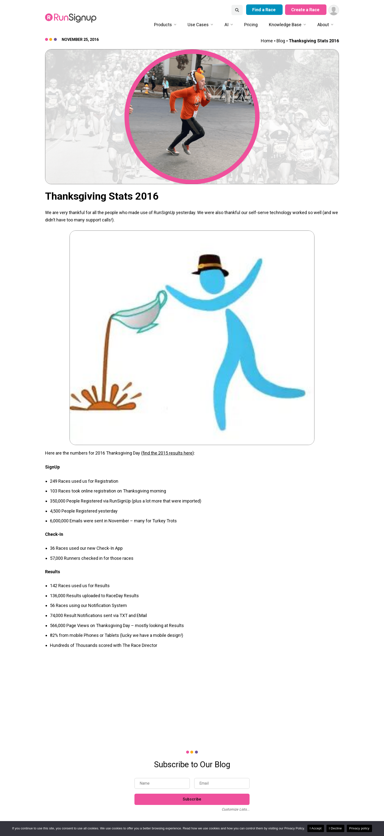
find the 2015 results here (167, 453)
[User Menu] (333, 10)
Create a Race (305, 9)
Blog (280, 40)
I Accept (316, 828)
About (323, 24)
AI (226, 24)
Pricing (251, 24)
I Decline (335, 828)
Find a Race (264, 9)
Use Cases (198, 24)
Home (267, 40)
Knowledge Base (285, 24)
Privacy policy (359, 828)
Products (163, 24)
